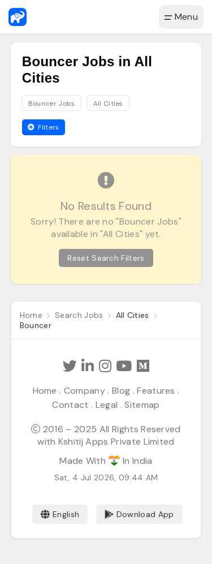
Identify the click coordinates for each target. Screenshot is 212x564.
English (60, 514)
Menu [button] (181, 17)
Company (84, 391)
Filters (43, 127)
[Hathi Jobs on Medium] (143, 366)
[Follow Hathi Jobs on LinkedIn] (87, 366)
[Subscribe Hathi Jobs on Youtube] (124, 366)
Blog (121, 391)
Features (156, 391)
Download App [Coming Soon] (139, 514)
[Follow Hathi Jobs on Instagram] (105, 366)
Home (45, 391)
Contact (70, 405)
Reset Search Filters (105, 258)
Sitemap (141, 405)
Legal (107, 405)
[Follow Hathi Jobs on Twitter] (70, 366)
